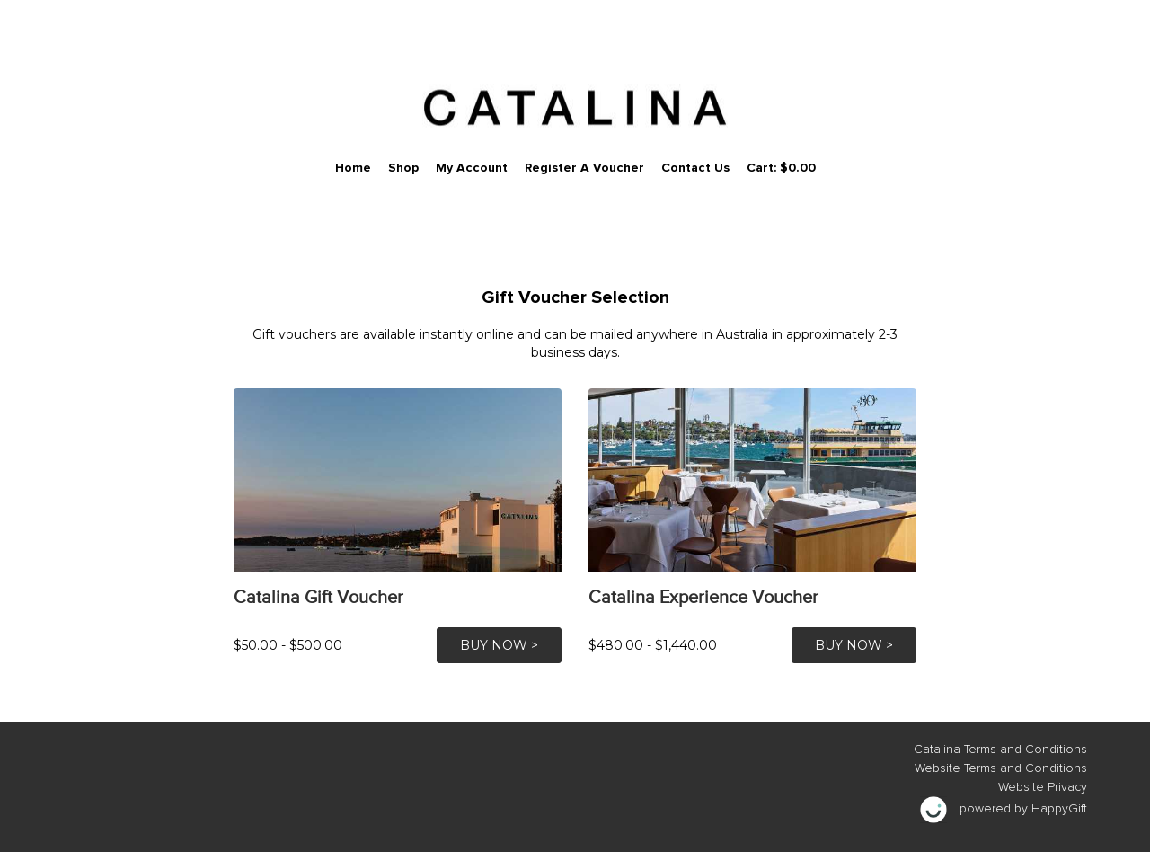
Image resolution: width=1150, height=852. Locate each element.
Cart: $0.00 (781, 168)
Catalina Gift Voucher (318, 597)
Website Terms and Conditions (1001, 768)
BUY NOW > (499, 645)
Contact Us (695, 168)
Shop (403, 168)
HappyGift (1059, 809)
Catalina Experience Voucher (703, 597)
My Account (472, 168)
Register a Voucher (584, 168)
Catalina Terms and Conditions (1000, 749)
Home (353, 168)
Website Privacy (1042, 787)
